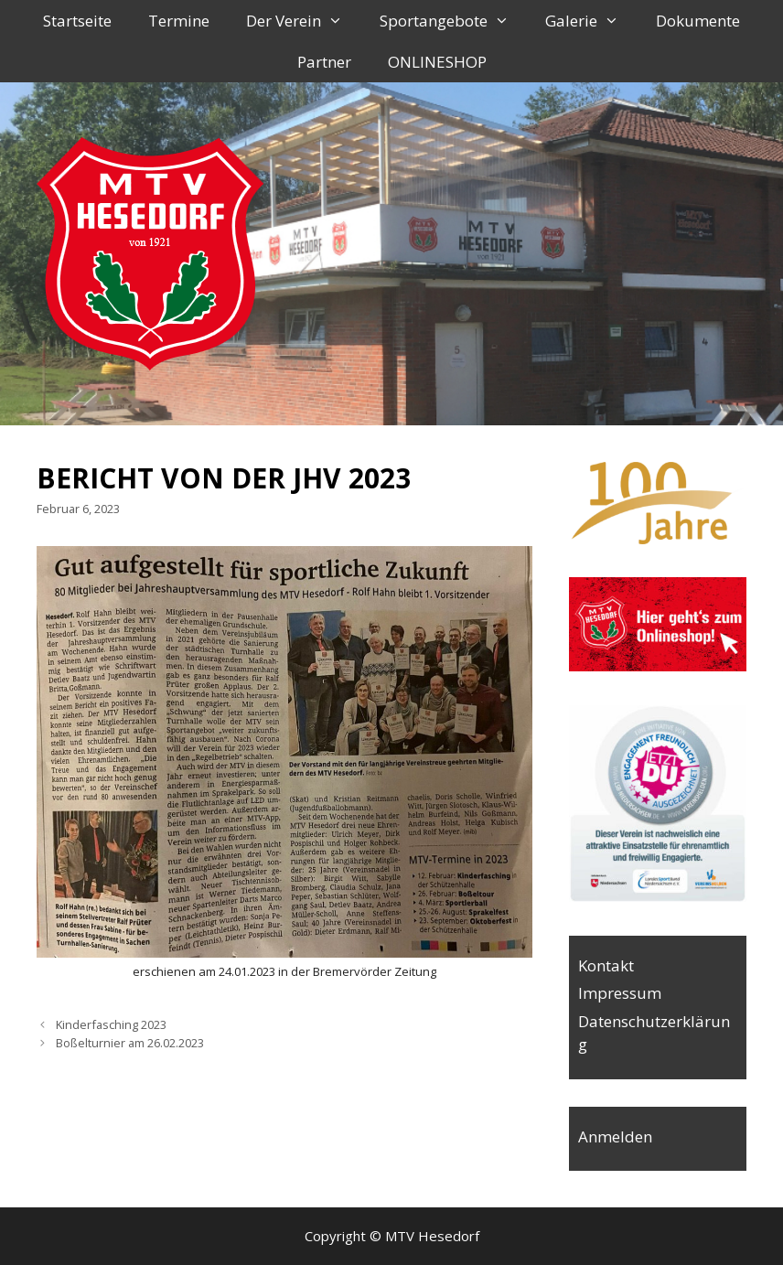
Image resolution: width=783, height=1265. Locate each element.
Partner (324, 61)
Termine (178, 20)
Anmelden (615, 1136)
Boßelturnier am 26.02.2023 (130, 1043)
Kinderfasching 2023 (111, 1024)
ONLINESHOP (437, 61)
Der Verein (303, 20)
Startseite (77, 20)
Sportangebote (454, 20)
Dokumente (698, 20)
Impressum (619, 992)
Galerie (591, 20)
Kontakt (606, 965)
